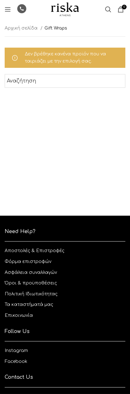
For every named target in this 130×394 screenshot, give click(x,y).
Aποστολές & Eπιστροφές (34, 250)
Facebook (16, 361)
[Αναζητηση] (108, 9)
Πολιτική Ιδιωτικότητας (31, 294)
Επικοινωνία (19, 315)
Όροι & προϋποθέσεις (31, 283)
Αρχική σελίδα (22, 28)
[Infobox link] (21, 9)
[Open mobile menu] (8, 9)
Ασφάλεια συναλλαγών (31, 272)
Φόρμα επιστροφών (28, 261)
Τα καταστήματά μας (29, 304)
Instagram (16, 350)
